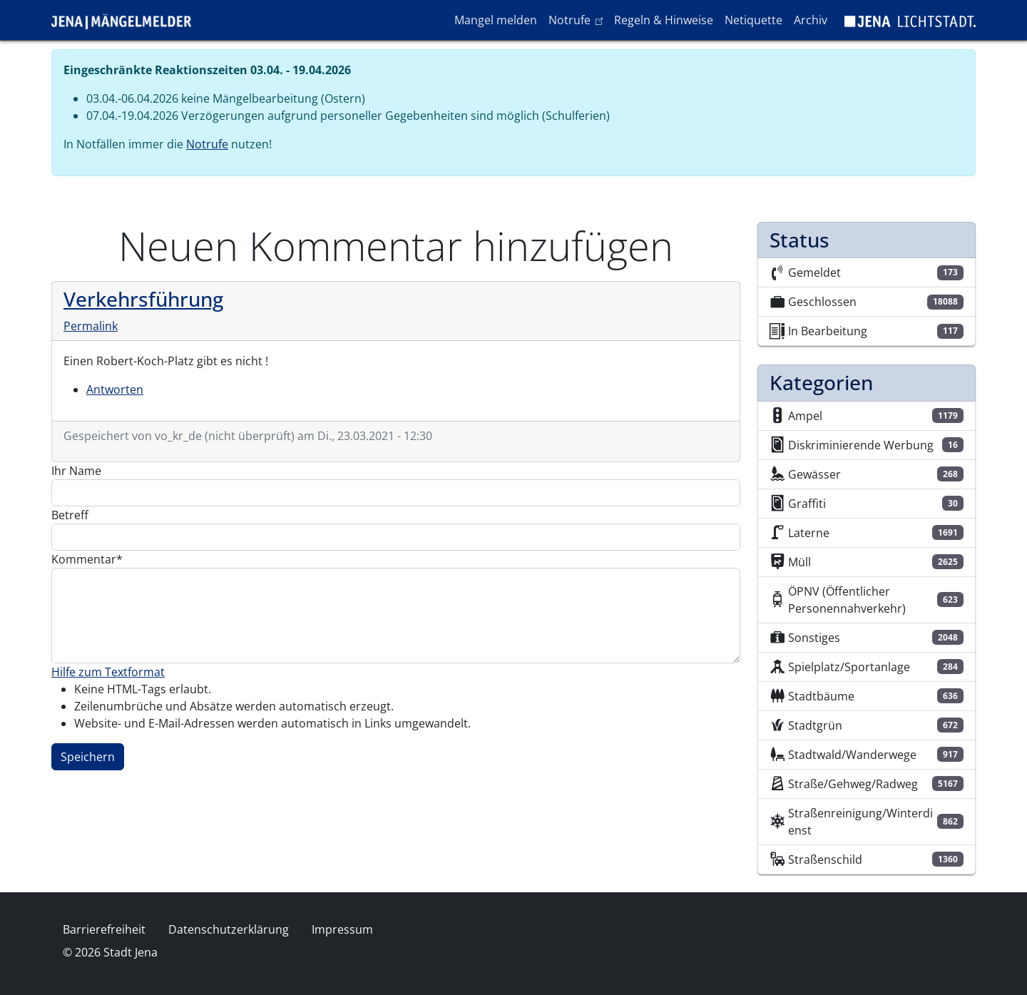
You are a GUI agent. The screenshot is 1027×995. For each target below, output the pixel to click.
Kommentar (83, 559)
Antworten (114, 389)
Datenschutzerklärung (228, 929)
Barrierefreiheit (104, 929)
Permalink (90, 326)
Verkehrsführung (143, 298)
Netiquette (753, 20)
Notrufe (578, 19)
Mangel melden (495, 20)
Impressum (342, 929)
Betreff (69, 515)
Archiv (810, 20)
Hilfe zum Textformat (108, 672)
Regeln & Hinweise (663, 20)
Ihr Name (76, 471)
